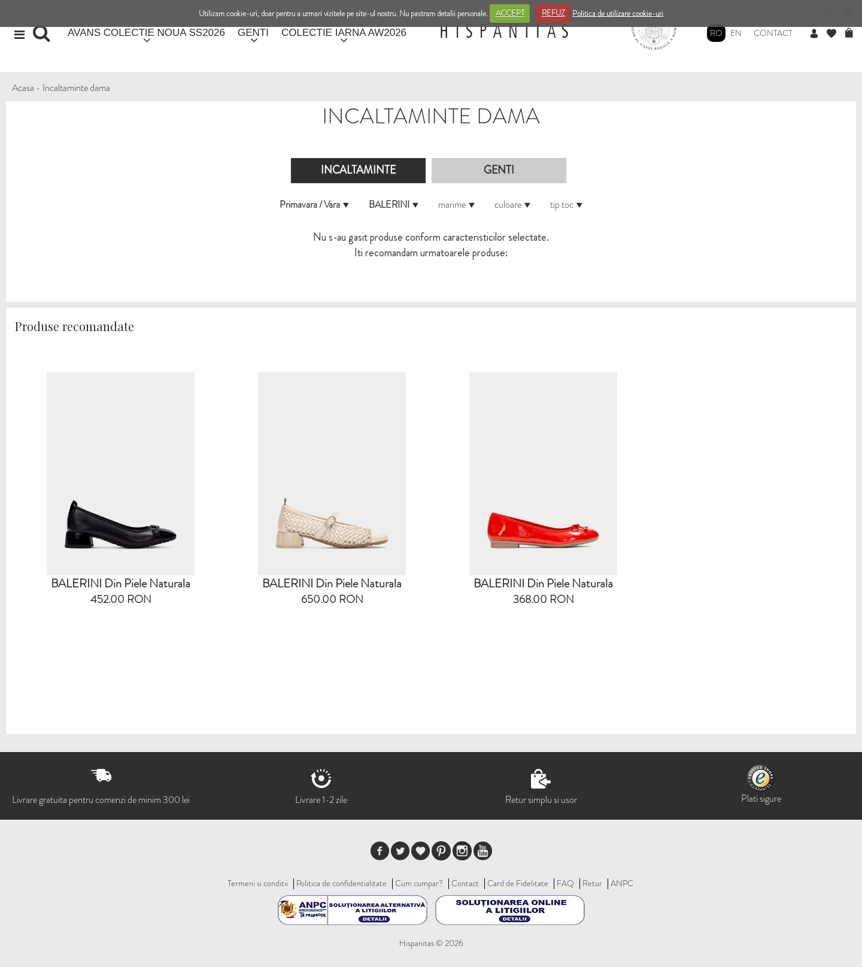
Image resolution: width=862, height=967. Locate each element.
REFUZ (553, 13)
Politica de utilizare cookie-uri (617, 13)
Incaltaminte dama (76, 88)
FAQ (565, 883)
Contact (773, 33)
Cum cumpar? (419, 883)
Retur (592, 883)
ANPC (622, 883)
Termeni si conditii (257, 883)
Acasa (23, 88)
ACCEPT (510, 13)
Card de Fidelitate (517, 883)
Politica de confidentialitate (341, 883)
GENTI (253, 32)
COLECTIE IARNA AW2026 (343, 32)
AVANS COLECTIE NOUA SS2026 (146, 32)
